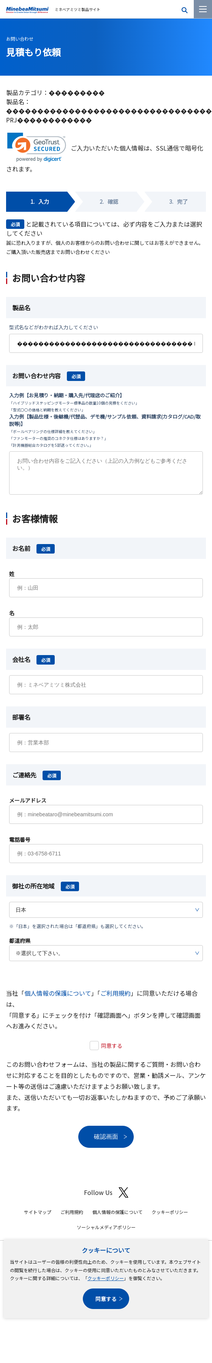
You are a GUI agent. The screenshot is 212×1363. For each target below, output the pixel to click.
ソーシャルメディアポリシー (106, 1233)
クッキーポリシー (105, 1278)
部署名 (21, 722)
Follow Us (106, 1198)
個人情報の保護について (57, 998)
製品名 (21, 307)
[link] (36, 147)
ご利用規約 (115, 998)
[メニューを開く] (203, 9)
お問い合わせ (19, 38)
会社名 (33, 665)
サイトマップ (37, 1217)
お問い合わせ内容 (48, 375)
